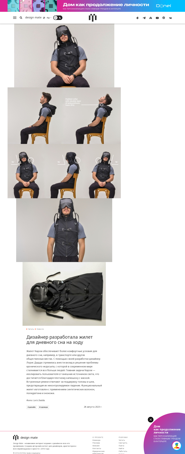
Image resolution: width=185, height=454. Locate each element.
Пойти (121, 446)
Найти (121, 448)
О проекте (97, 437)
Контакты (96, 448)
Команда (96, 440)
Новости (40, 329)
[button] (150, 419)
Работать (123, 451)
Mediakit (96, 446)
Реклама (96, 443)
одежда (44, 407)
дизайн (32, 407)
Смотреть (123, 443)
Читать (31, 329)
